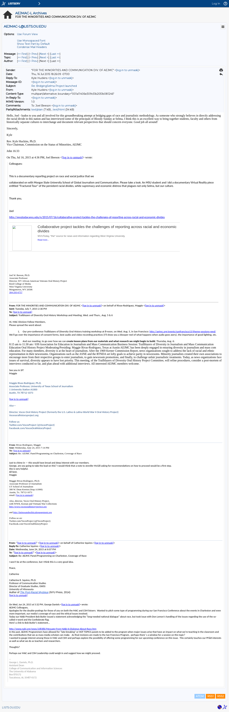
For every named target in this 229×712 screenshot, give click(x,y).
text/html (59, 109)
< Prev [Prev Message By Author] (33, 61)
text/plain (37, 109)
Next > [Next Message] (44, 53)
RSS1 (210, 696)
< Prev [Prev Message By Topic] (33, 57)
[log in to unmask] (127, 70)
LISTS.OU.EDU (11, 707)
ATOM (200, 696)
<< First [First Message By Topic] (22, 57)
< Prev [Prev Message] (33, 53)
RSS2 (220, 696)
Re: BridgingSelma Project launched (54, 86)
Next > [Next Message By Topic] (44, 57)
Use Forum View (27, 34)
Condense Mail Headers (32, 47)
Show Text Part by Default (33, 43)
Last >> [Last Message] (55, 53)
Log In (216, 3)
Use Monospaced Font (31, 40)
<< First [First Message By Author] (22, 61)
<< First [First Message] (22, 53)
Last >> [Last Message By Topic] (55, 57)
